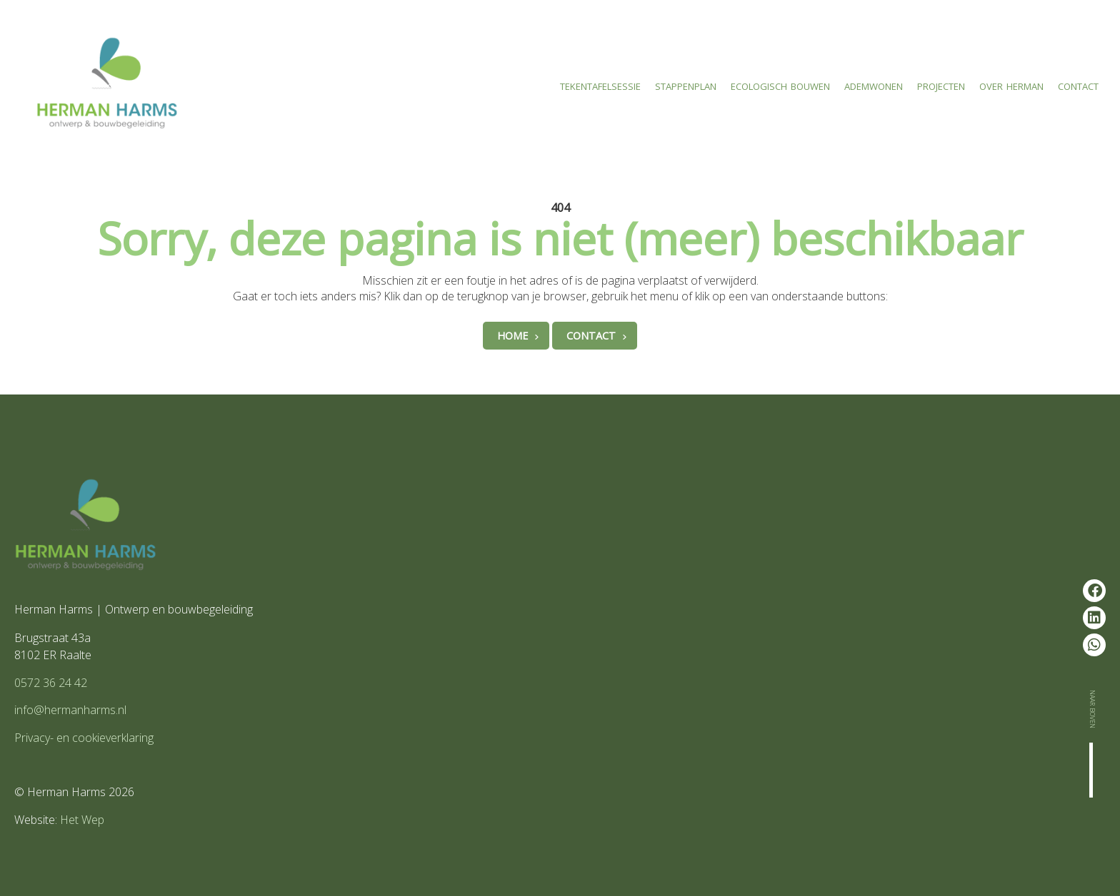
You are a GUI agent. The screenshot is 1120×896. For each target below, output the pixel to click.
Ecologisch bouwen (780, 84)
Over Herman (1011, 84)
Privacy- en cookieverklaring (84, 737)
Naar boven (1093, 709)
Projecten (941, 84)
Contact (1078, 84)
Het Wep (82, 820)
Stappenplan (685, 84)
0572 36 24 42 (50, 683)
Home (512, 335)
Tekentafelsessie (600, 84)
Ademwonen (873, 84)
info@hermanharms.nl (70, 710)
